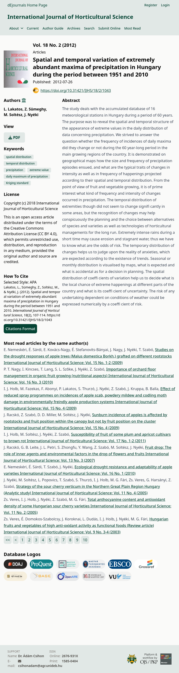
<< (8, 539)
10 (85, 539)
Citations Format (20, 328)
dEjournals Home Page (27, 5)
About (16, 28)
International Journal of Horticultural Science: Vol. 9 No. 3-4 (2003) (62, 532)
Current (33, 28)
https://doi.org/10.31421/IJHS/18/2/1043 (72, 90)
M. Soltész (13, 114)
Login (165, 5)
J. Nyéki (31, 114)
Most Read (132, 28)
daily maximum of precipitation (27, 176)
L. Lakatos (14, 109)
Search (89, 28)
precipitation (14, 170)
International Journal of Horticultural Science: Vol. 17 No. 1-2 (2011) (86, 440)
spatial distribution (18, 157)
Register (150, 5)
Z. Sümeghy (35, 109)
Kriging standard (17, 183)
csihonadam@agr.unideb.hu (40, 665)
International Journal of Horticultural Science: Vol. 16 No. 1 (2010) (77, 473)
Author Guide (52, 28)
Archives (73, 28)
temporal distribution (20, 163)
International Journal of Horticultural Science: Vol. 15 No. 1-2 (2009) (63, 362)
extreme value (39, 170)
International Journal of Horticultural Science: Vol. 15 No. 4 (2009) (61, 427)
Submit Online (109, 28)
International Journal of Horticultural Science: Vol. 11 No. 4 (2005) (90, 493)
